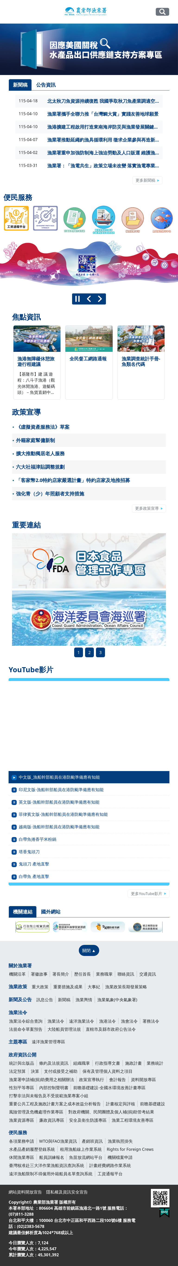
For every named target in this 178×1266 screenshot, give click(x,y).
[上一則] (89, 298)
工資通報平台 (110, 1173)
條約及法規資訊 (53, 1063)
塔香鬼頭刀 (29, 851)
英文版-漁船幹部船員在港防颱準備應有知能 (59, 802)
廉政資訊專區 (51, 1120)
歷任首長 (82, 974)
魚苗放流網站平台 (85, 1157)
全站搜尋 (162, 12)
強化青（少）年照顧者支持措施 (50, 493)
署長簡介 (60, 974)
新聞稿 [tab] (20, 84)
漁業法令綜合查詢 (25, 1021)
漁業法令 (18, 1012)
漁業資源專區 (21, 1120)
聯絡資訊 (126, 974)
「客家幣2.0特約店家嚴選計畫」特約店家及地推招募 (73, 480)
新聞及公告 (20, 999)
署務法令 (151, 1021)
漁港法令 (107, 1021)
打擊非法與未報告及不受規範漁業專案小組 (48, 1095)
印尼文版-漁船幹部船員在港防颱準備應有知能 (61, 789)
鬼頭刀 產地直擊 (34, 864)
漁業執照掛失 (120, 1141)
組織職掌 (81, 1063)
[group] (89, 263)
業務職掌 (104, 974)
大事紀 (94, 986)
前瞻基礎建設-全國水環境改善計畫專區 (109, 1087)
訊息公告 (44, 999)
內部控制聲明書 (53, 1087)
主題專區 (18, 1042)
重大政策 (40, 986)
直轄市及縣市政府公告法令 (111, 1029)
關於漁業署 (20, 965)
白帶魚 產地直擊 (34, 876)
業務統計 (155, 1063)
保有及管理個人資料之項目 (108, 1071)
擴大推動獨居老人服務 (40, 453)
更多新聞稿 (145, 180)
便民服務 (18, 1132)
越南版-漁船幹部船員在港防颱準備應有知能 (59, 826)
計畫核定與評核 (120, 1103)
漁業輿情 (84, 999)
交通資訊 (147, 974)
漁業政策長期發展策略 (126, 986)
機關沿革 (17, 974)
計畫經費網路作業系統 (110, 1165)
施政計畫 (133, 1063)
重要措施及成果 (68, 986)
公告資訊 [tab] (46, 84)
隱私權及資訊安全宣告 (67, 1192)
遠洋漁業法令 (81, 1021)
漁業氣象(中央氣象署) (117, 999)
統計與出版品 (21, 1063)
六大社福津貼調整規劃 (40, 467)
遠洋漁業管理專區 (48, 1041)
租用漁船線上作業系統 (81, 1149)
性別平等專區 (21, 1087)
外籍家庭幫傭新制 (35, 440)
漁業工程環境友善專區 (132, 1120)
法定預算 (17, 1071)
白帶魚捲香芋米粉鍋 (37, 839)
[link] (89, 49)
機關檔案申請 (120, 1157)
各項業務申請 (21, 1141)
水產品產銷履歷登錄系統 (32, 1149)
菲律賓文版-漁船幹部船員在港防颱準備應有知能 (63, 814)
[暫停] (77, 298)
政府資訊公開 (22, 1055)
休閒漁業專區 (21, 1157)
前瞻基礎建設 (152, 1103)
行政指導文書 (107, 1063)
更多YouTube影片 (146, 893)
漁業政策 (18, 986)
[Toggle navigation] (12, 12)
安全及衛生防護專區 (88, 1120)
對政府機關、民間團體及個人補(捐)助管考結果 (111, 1112)
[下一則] (100, 298)
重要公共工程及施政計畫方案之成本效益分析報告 (55, 1103)
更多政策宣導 (147, 508)
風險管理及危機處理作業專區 (36, 1112)
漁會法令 (129, 1021)
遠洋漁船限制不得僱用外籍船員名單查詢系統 (50, 1173)
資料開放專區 (143, 1079)
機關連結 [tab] (22, 911)
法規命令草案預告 (25, 1029)
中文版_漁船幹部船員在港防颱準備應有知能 (59, 777)
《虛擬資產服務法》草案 (43, 427)
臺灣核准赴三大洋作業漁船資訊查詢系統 (46, 1165)
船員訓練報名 (51, 1157)
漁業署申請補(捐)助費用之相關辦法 (41, 1079)
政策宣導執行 (91, 1079)
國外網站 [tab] (50, 911)
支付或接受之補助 (60, 1071)
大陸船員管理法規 (64, 1029)
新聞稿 (64, 999)
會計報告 (117, 1079)
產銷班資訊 (92, 1141)
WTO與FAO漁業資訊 (58, 1141)
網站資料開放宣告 (25, 1192)
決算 (35, 1071)
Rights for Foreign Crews (130, 1149)
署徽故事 (39, 974)
